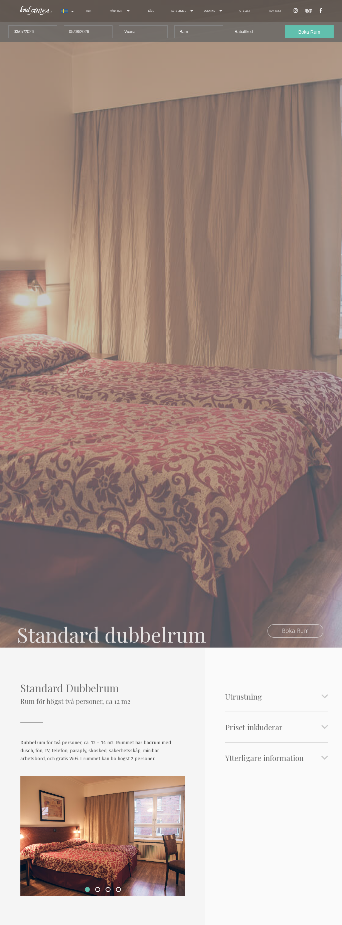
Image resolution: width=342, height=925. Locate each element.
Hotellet (243, 10)
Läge (151, 10)
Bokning (213, 11)
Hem (89, 10)
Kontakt (275, 10)
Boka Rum (295, 631)
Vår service (182, 11)
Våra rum (120, 11)
